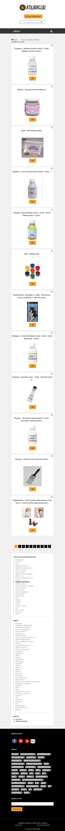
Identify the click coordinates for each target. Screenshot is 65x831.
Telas (18, 665)
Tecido (17, 604)
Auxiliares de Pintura (22, 582)
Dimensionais (19, 596)
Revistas (18, 709)
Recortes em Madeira (22, 629)
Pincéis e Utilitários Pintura (24, 641)
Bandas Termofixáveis (22, 649)
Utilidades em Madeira (23, 627)
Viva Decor (18, 612)
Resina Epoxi (19, 560)
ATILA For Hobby (20, 606)
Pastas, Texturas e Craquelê (24, 586)
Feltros (17, 689)
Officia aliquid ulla (21, 721)
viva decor (18, 719)
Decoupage (19, 661)
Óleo (17, 598)
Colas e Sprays (20, 590)
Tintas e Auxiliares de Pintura (25, 637)
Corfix (17, 614)
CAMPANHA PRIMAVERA (23, 625)
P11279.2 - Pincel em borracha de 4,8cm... (32, 459)
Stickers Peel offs (21, 707)
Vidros (18, 667)
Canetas (18, 580)
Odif (16, 608)
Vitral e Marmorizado (21, 592)
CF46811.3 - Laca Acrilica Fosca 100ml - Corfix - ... (32, 172)
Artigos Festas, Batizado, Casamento (27, 681)
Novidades (18, 623)
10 (49, 546)
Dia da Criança (19, 679)
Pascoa (18, 671)
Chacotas (19, 651)
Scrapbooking (20, 705)
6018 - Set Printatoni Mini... (32, 131)
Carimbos (18, 602)
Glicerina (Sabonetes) (23, 639)
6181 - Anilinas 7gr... (32, 254)
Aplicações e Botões (22, 645)
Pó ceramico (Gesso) (22, 693)
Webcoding (36, 829)
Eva (16, 703)
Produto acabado (20, 635)
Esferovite (18, 663)
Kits (16, 697)
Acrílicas (18, 600)
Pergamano (19, 699)
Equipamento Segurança (23, 683)
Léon (17, 564)
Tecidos (18, 695)
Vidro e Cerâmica (20, 570)
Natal (17, 669)
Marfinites (19, 653)
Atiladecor (29, 823)
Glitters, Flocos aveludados (23, 574)
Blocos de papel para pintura (24, 578)
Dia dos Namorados (21, 677)
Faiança (17, 655)
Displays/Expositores (22, 566)
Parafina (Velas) (21, 631)
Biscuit (18, 657)
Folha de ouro (19, 576)
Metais (18, 643)
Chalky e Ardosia (20, 584)
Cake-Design (19, 659)
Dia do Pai (18, 673)
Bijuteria (18, 701)
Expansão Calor (20, 594)
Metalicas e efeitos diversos (24, 568)
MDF (17, 687)
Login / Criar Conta (33, 16)
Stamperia (19, 633)
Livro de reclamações (43, 825)
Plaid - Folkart (19, 610)
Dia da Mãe (18, 675)
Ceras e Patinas (20, 572)
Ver (32, 78)
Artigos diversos (21, 647)
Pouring (17, 562)
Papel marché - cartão (23, 691)
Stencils (18, 685)
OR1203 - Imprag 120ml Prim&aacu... (32, 90)
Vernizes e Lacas (20, 588)
